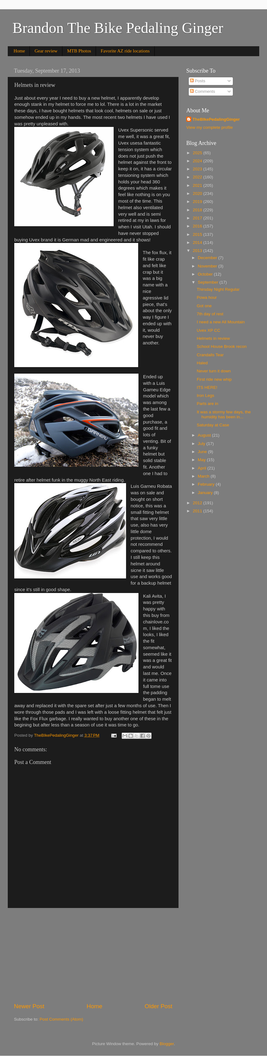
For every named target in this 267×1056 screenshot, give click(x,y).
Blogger (167, 1043)
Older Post (158, 1006)
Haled (202, 363)
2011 (198, 511)
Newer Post (29, 1006)
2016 (198, 226)
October (206, 274)
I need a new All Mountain (221, 322)
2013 (198, 250)
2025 (198, 153)
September (208, 282)
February (207, 484)
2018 (198, 210)
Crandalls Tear (210, 355)
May (202, 459)
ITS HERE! (207, 387)
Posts (198, 81)
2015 (198, 234)
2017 (198, 218)
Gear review (45, 50)
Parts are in (207, 403)
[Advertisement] (93, 955)
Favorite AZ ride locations (125, 50)
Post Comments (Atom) (61, 1019)
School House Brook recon (222, 346)
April (202, 468)
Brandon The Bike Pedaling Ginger (117, 28)
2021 (198, 185)
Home (19, 50)
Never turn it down (214, 371)
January (206, 492)
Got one (204, 305)
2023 (198, 169)
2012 (198, 503)
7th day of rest (210, 314)
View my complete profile (209, 127)
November (208, 266)
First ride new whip (214, 379)
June (203, 451)
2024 (198, 161)
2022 (198, 177)
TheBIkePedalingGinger (216, 119)
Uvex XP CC (208, 330)
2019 (198, 201)
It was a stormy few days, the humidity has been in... (224, 414)
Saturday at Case (213, 425)
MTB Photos (79, 50)
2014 (198, 242)
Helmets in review (213, 338)
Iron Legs (205, 395)
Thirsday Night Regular (218, 289)
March (204, 476)
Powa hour (207, 297)
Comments (202, 91)
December (208, 257)
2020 (198, 193)
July (202, 443)
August (205, 435)
